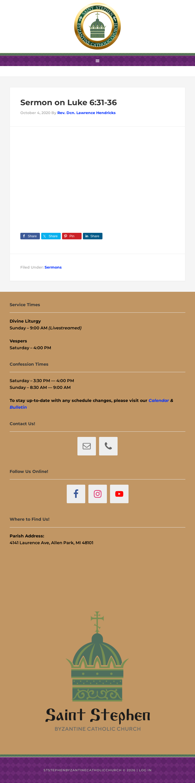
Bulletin (18, 407)
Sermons (53, 267)
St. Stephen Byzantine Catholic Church (97, 26)
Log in (145, 770)
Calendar (159, 400)
